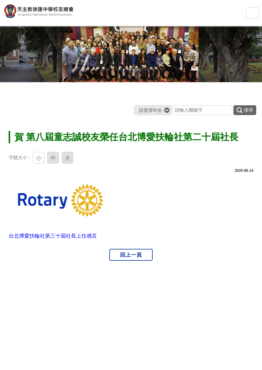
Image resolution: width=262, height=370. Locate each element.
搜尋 (245, 110)
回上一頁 (131, 255)
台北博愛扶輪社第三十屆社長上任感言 (53, 236)
